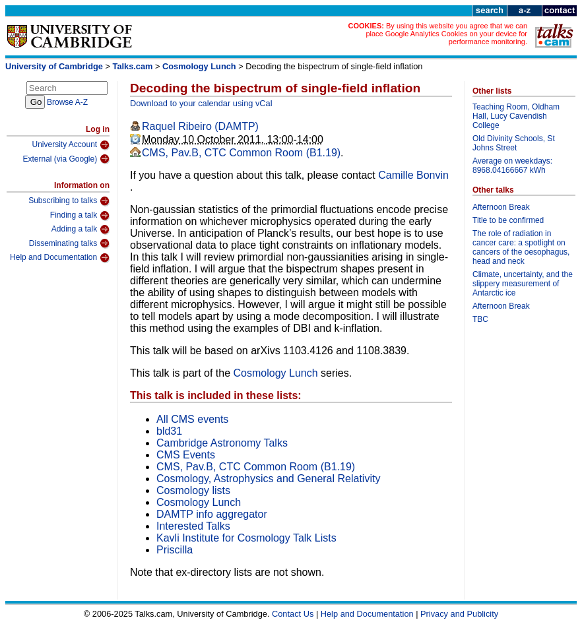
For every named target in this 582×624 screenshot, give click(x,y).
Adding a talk (80, 229)
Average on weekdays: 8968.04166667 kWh (512, 165)
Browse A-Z (67, 102)
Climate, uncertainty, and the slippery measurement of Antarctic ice (522, 283)
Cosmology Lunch (199, 66)
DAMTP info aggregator (211, 514)
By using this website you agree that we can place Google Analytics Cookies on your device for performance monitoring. (446, 34)
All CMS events (192, 419)
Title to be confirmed (508, 220)
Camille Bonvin (413, 175)
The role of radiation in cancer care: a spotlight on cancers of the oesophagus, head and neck (520, 247)
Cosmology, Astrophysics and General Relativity (268, 478)
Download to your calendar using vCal (201, 103)
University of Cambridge (54, 66)
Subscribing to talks (69, 201)
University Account (71, 145)
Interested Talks (193, 526)
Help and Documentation (60, 258)
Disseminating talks (69, 243)
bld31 (169, 431)
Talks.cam (133, 66)
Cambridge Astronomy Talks (222, 443)
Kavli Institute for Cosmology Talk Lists (246, 538)
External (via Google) (66, 159)
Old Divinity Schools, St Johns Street (513, 143)
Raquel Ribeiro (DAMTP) (200, 126)
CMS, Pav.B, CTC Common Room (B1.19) (241, 152)
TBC (480, 319)
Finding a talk (80, 215)
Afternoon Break (501, 207)
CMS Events (185, 454)
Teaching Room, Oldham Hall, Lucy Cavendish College (516, 116)
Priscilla (174, 549)
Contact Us (292, 614)
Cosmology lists (193, 490)
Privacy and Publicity (459, 614)
